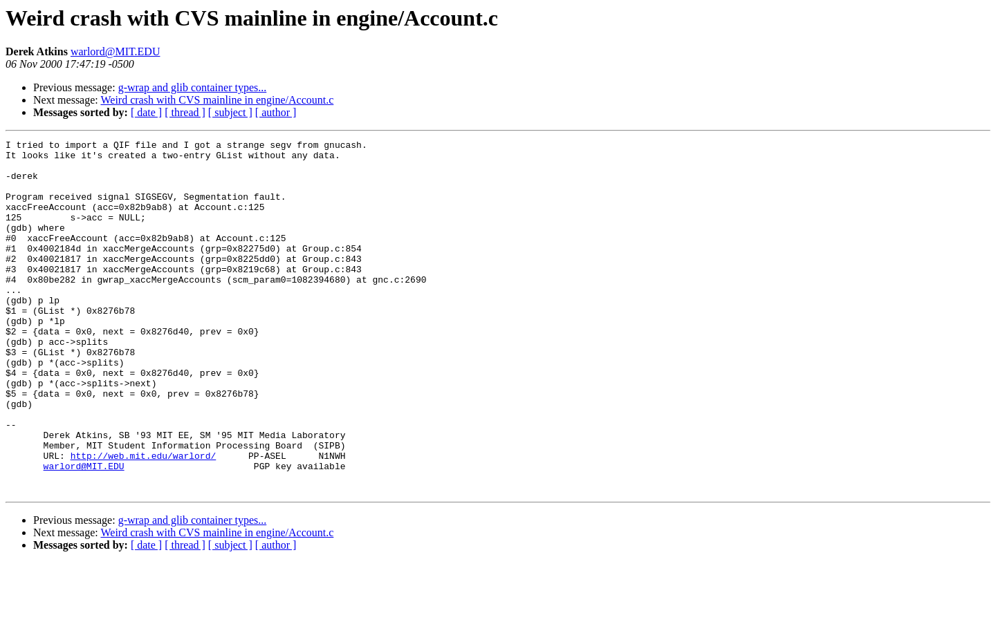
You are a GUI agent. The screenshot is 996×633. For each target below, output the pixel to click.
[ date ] (146, 112)
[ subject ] (230, 112)
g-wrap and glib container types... (192, 87)
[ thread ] (185, 112)
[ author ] (276, 112)
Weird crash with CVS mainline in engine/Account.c (216, 100)
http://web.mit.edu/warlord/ (143, 519)
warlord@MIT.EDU (115, 51)
